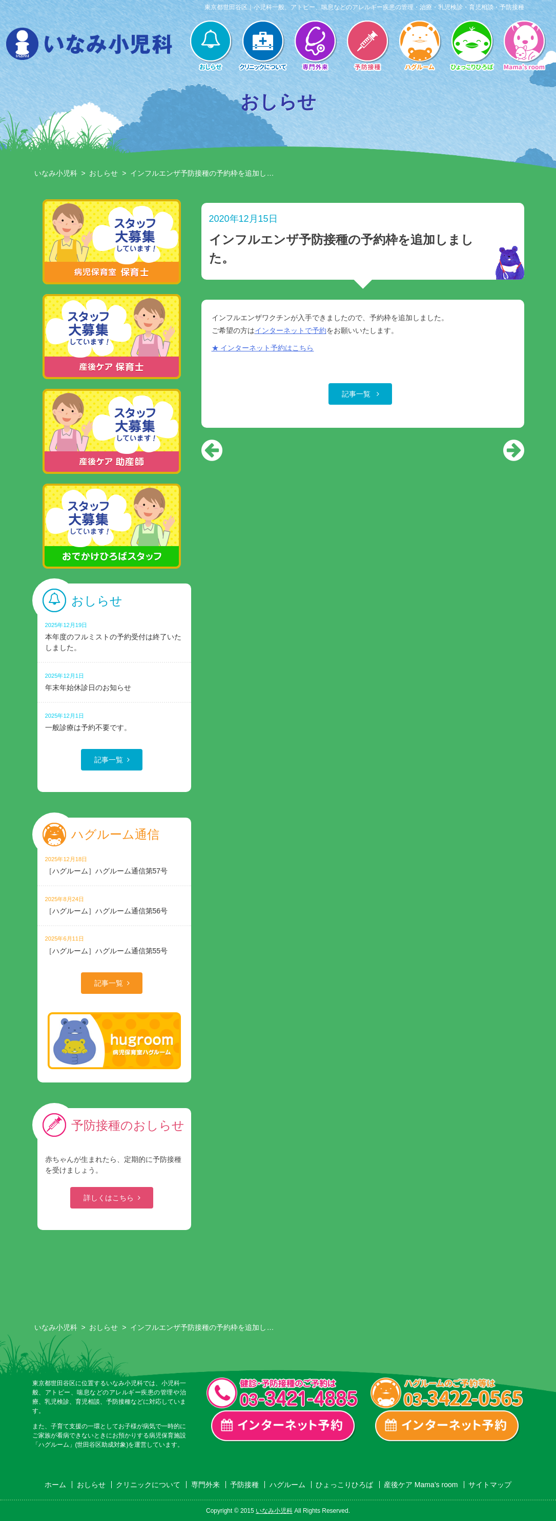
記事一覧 (357, 394)
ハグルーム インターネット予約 (447, 1426)
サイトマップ (489, 1484)
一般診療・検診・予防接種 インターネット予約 (283, 1426)
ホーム (55, 1484)
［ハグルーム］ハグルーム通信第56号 (114, 905)
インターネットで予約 (290, 330)
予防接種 (367, 46)
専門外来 (315, 46)
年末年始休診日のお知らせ (114, 682)
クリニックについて (263, 46)
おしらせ (210, 46)
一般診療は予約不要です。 (114, 722)
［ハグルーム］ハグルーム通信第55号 (114, 944)
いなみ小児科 (55, 173)
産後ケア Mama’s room (524, 46)
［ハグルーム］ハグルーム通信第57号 (114, 865)
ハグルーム (420, 46)
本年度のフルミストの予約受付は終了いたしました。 (114, 636)
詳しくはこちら (109, 1198)
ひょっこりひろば (472, 46)
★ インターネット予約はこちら (263, 348)
